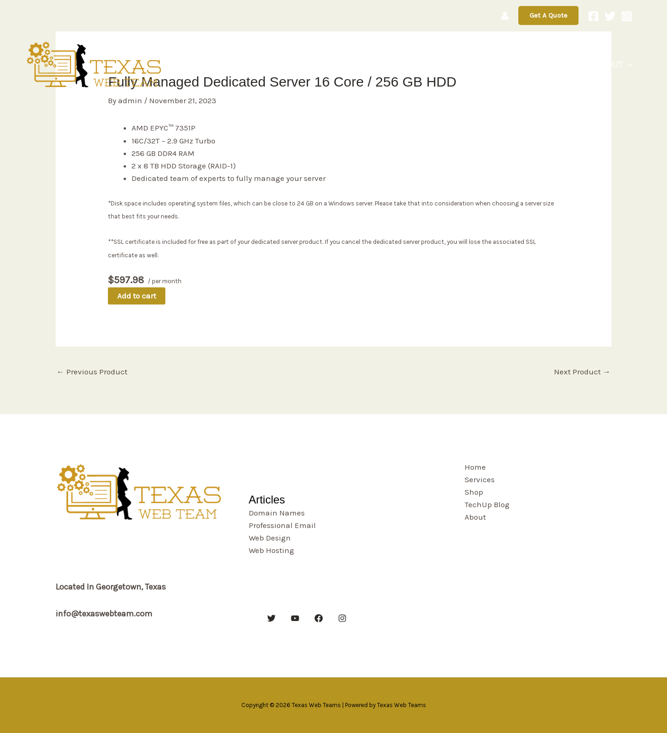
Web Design (270, 537)
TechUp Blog (561, 64)
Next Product (582, 371)
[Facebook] (593, 16)
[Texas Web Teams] (95, 63)
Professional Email (282, 525)
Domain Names (277, 512)
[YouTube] (295, 618)
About (618, 65)
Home (429, 64)
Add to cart (136, 295)
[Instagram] (626, 16)
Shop (511, 64)
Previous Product (92, 371)
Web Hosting (271, 550)
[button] (548, 15)
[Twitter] (610, 16)
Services (471, 64)
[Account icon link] (505, 16)
